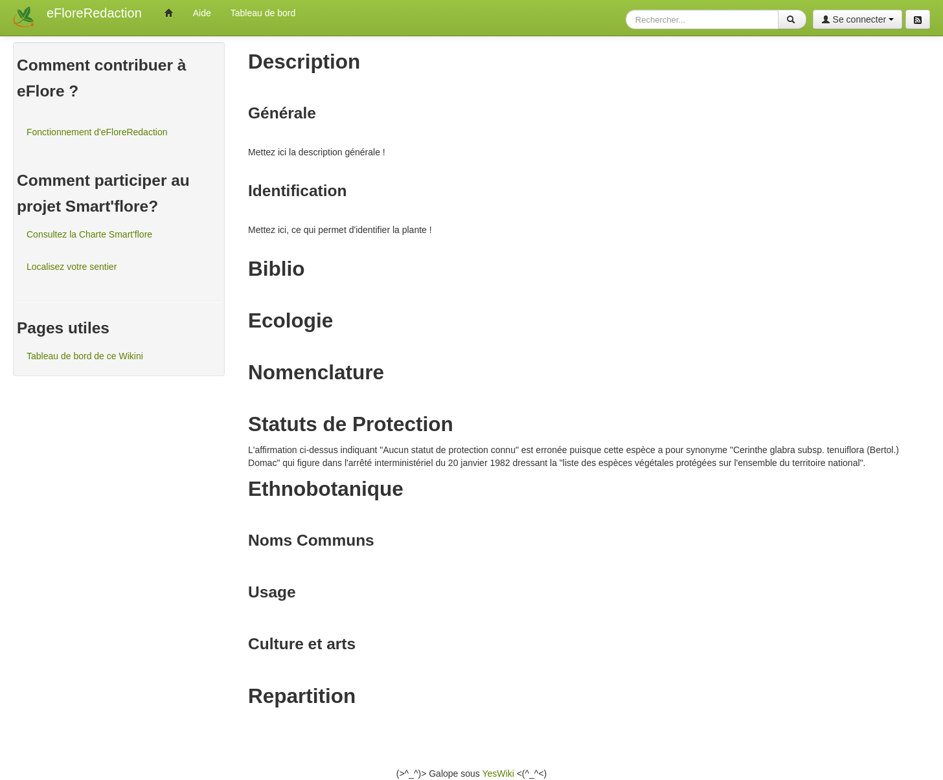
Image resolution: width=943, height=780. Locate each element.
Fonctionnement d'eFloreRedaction (97, 132)
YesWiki (498, 773)
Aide (202, 13)
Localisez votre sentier (72, 267)
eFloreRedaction (94, 13)
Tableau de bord (263, 13)
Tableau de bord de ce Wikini (85, 356)
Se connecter (857, 19)
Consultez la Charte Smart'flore (89, 234)
